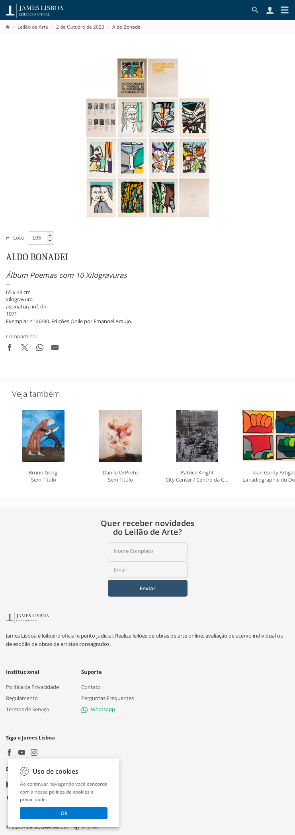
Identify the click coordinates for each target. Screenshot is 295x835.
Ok (64, 813)
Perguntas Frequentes (107, 698)
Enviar (148, 588)
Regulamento (22, 698)
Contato (91, 687)
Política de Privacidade (32, 687)
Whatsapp (98, 709)
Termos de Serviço (27, 709)
